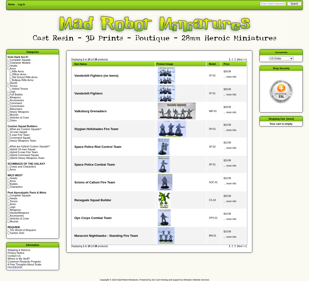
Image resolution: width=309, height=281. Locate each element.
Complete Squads (20, 59)
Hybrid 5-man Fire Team (24, 152)
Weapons (15, 97)
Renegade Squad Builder (92, 200)
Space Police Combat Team (94, 164)
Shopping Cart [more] (281, 119)
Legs (12, 91)
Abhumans (16, 108)
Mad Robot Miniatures (127, 280)
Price (226, 64)
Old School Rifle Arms (24, 77)
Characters (16, 186)
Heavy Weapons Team (23, 140)
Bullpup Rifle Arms (22, 80)
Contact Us (13, 255)
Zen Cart (155, 280)
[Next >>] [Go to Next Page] (242, 59)
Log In (21, 4)
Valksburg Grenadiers (90, 111)
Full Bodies (16, 94)
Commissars (17, 106)
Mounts (14, 114)
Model (212, 64)
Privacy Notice (15, 252)
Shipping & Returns (18, 250)
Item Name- (80, 64)
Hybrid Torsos (20, 88)
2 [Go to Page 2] (232, 59)
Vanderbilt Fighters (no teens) (96, 75)
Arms (13, 169)
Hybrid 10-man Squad (22, 149)
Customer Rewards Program (24, 261)
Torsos (13, 85)
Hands (13, 82)
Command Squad (20, 137)
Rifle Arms (18, 71)
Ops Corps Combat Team (93, 218)
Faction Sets (17, 232)
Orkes (13, 120)
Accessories (17, 100)
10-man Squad (18, 132)
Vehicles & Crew (19, 117)
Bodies (14, 183)
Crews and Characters (23, 166)
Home (11, 4)
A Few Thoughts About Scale (24, 264)
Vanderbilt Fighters (88, 93)
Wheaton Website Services (196, 280)
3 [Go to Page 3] (235, 59)
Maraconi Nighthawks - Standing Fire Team (106, 235)
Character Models (20, 62)
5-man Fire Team (20, 134)
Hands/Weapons (19, 212)
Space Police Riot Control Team (97, 147)
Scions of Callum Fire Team (94, 182)
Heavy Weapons (19, 111)
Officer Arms (19, 74)
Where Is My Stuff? (18, 258)
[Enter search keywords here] (273, 4)
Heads (13, 65)
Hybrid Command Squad (24, 155)
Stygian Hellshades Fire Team (96, 129)
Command (16, 103)
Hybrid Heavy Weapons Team (27, 157)
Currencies (281, 52)
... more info (230, 76)
